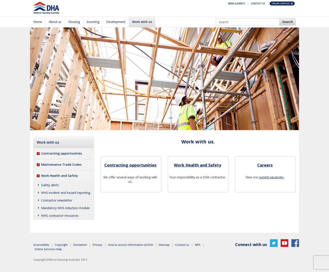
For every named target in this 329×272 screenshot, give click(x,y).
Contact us (182, 245)
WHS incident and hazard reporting (65, 193)
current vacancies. (271, 177)
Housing (74, 22)
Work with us (142, 22)
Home (37, 22)
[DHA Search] (287, 22)
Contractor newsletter (56, 200)
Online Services (282, 3)
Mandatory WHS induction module (65, 208)
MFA (197, 245)
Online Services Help (48, 249)
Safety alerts (50, 185)
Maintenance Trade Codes (61, 164)
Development (115, 22)
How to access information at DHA (130, 245)
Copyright (61, 245)
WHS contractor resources (60, 215)
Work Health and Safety (59, 176)
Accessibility (41, 245)
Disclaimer (80, 245)
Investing (93, 22)
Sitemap (164, 245)
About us (55, 22)
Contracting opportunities (61, 153)
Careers (265, 165)
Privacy (97, 245)
